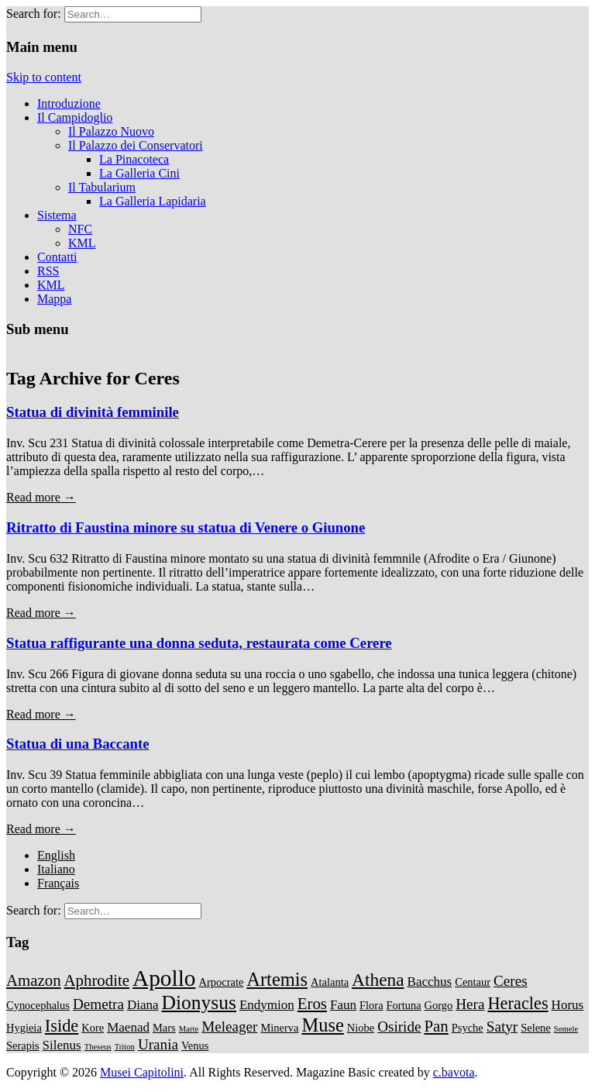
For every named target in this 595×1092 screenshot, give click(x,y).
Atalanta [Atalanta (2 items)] (330, 982)
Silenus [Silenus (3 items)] (62, 1045)
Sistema (57, 215)
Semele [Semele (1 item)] (566, 1029)
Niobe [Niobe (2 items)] (360, 1027)
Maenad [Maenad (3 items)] (128, 1027)
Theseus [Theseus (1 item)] (98, 1046)
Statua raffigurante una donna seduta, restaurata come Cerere (199, 643)
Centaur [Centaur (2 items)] (472, 982)
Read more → (41, 497)
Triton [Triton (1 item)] (125, 1046)
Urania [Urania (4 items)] (158, 1044)
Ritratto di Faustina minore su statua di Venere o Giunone (185, 527)
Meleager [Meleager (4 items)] (229, 1026)
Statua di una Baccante (77, 743)
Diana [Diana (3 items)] (143, 1004)
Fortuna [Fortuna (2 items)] (404, 1005)
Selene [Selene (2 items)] (536, 1027)
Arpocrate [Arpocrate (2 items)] (220, 982)
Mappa (54, 298)
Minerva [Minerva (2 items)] (279, 1027)
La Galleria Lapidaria (152, 201)
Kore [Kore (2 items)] (92, 1027)
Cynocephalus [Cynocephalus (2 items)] (38, 1005)
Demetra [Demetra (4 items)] (98, 1004)
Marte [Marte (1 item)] (188, 1029)
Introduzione (69, 103)
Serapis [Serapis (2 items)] (23, 1045)
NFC (80, 229)
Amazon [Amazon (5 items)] (33, 980)
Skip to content (43, 77)
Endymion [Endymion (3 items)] (266, 1004)
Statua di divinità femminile (92, 412)
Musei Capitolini (142, 1072)
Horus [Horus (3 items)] (568, 1004)
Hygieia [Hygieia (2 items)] (24, 1027)
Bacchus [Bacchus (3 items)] (430, 981)
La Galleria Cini (139, 173)
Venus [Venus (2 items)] (194, 1045)
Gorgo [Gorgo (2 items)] (439, 1005)
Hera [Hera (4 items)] (470, 1004)
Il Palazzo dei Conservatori (135, 145)
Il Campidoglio (74, 117)
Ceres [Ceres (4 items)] (511, 981)
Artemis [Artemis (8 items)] (277, 979)
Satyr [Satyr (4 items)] (502, 1026)
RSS (48, 270)
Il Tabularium (102, 187)
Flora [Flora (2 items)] (371, 1005)
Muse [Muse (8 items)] (322, 1024)
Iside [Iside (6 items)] (61, 1025)
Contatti (57, 257)
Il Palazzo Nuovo (111, 131)
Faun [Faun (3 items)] (343, 1004)
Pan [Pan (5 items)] (437, 1026)
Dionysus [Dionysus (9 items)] (199, 1002)
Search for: (33, 13)
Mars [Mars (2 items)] (164, 1027)
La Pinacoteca (134, 159)
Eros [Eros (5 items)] (312, 1003)
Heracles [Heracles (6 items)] (518, 1003)
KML (82, 243)
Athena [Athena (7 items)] (378, 980)
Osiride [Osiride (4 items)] (399, 1026)
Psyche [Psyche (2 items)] (467, 1027)
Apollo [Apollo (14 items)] (163, 978)
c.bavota (454, 1072)
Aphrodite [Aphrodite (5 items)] (96, 980)
